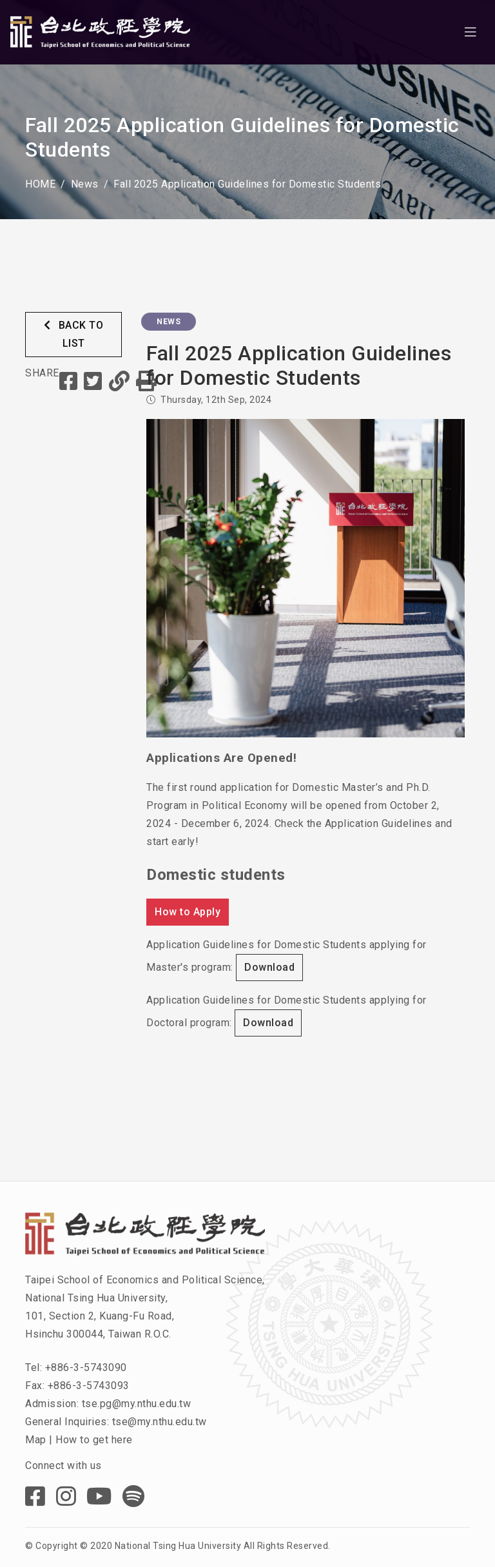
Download (269, 967)
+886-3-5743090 (86, 1367)
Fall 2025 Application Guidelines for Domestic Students (247, 184)
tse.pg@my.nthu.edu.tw (136, 1403)
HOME (40, 184)
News (85, 184)
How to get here (94, 1440)
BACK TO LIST (74, 334)
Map (35, 1440)
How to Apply (187, 912)
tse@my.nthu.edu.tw (159, 1422)
